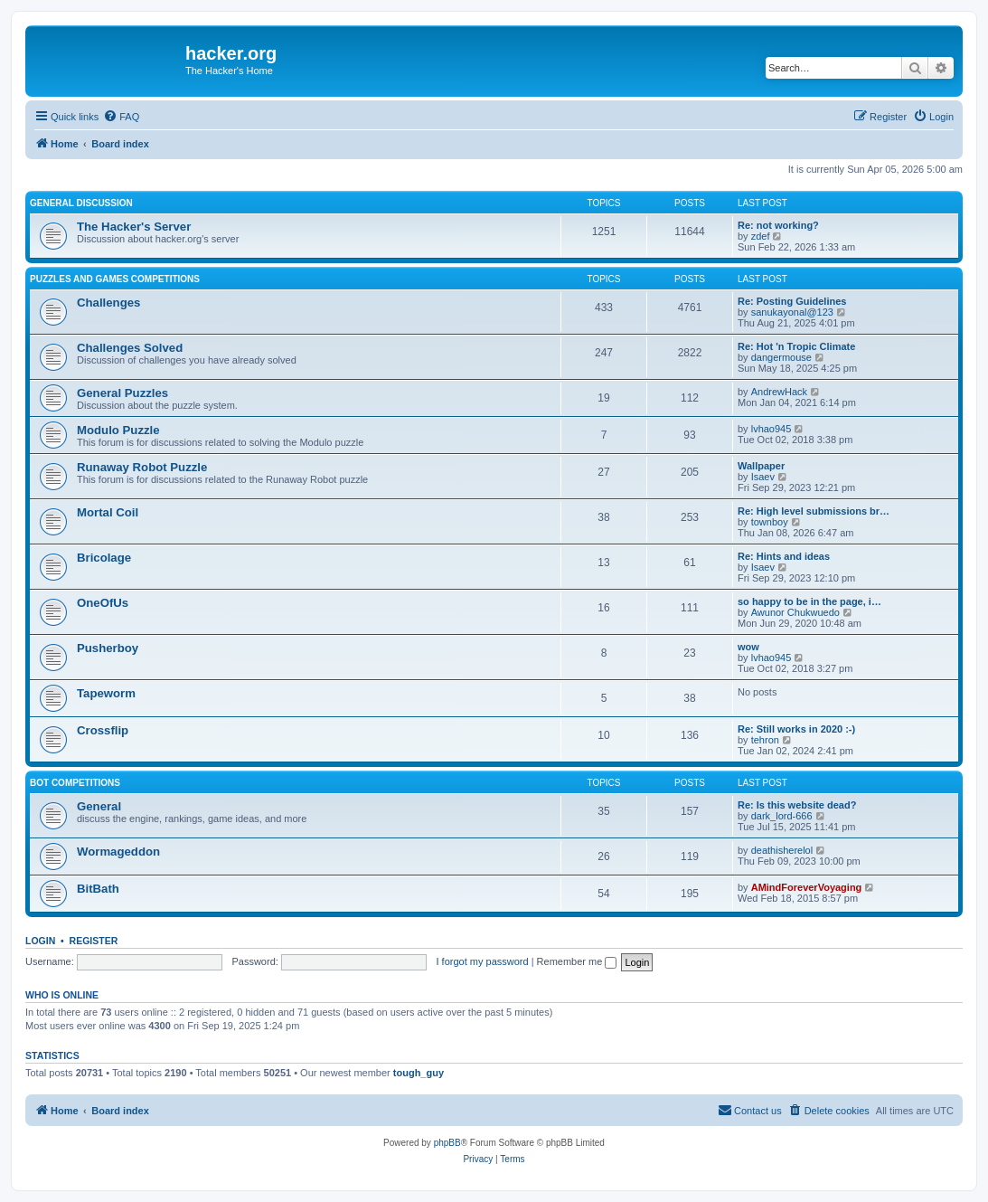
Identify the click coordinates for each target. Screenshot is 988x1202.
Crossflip (102, 730)
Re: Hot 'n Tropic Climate (796, 346)
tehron (765, 739)
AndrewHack (779, 391)
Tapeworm (106, 693)
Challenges (108, 302)
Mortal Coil (107, 512)
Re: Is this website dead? (797, 805)
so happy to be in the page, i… (809, 601)
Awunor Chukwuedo (795, 612)
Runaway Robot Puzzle (142, 467)
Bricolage (104, 557)
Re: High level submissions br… (813, 511)
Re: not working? (778, 225)
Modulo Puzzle (118, 430)
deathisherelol (782, 850)
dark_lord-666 (782, 815)
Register (94, 940)
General (99, 806)
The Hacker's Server (134, 226)
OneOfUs (102, 603)
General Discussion (81, 203)
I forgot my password (483, 961)
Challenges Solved (130, 348)
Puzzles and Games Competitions (115, 279)
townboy (769, 521)
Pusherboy (107, 648)
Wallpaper (761, 465)
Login (40, 940)
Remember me (577, 961)
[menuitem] (121, 117)
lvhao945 (771, 428)
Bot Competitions (75, 783)
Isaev (763, 476)
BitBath (98, 888)
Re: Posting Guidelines (792, 301)
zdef (760, 236)
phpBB (447, 1143)
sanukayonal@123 (792, 312)
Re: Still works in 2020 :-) (796, 729)
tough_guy (418, 1072)
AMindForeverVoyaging (806, 887)
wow (748, 646)
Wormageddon (118, 851)
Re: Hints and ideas (784, 556)
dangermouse (781, 357)
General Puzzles (122, 393)
